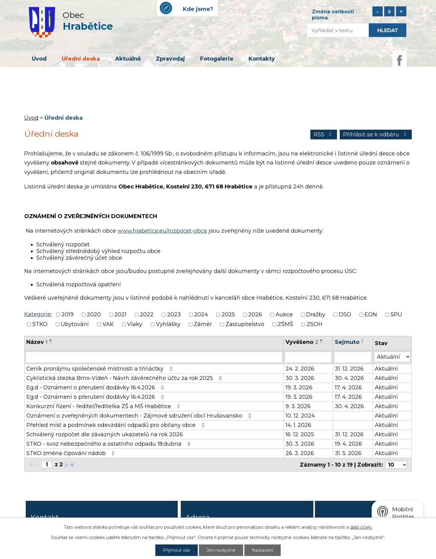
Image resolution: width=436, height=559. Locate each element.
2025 (228, 314)
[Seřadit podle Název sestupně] (51, 342)
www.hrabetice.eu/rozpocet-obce (162, 231)
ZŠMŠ (285, 324)
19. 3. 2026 (299, 387)
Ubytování (75, 324)
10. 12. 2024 (300, 415)
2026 (255, 314)
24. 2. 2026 (300, 368)
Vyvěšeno (302, 342)
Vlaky (134, 324)
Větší (401, 11)
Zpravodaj (170, 58)
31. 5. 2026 (348, 453)
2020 (94, 314)
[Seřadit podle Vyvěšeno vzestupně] (321, 340)
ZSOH (314, 324)
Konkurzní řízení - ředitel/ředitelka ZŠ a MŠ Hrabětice (104, 406)
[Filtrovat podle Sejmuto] (353, 357)
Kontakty (262, 58)
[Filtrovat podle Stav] (392, 356)
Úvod (39, 58)
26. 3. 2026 (300, 453)
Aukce (284, 314)
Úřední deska (81, 58)
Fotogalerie (216, 58)
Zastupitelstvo (245, 324)
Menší (377, 11)
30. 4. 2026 (349, 378)
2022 (147, 314)
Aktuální (386, 368)
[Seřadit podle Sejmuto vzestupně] (362, 340)
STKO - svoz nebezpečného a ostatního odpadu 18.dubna (109, 444)
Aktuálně (128, 58)
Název (37, 342)
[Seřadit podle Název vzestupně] (51, 340)
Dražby (315, 314)
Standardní (389, 11)
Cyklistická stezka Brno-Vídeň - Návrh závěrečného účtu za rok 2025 (125, 378)
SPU (396, 314)
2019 (67, 314)
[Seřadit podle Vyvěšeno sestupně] (321, 342)
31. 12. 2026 (349, 368)
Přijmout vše (176, 550)
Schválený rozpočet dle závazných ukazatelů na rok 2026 (104, 434)
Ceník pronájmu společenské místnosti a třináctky (100, 368)
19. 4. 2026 (348, 444)
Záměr (203, 324)
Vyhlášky (168, 324)
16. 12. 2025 (300, 434)
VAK (108, 324)
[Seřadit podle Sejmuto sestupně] (362, 342)
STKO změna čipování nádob (71, 453)
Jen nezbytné (221, 550)
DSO (345, 314)
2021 (120, 314)
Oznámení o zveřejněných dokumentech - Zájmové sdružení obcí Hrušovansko (139, 415)
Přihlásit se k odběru (376, 134)
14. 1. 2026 (298, 425)
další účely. (361, 527)
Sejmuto (347, 342)
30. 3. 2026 (300, 378)
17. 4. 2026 (348, 387)
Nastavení (262, 550)
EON (371, 314)
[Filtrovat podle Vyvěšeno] (308, 357)
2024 (201, 314)
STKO (40, 324)
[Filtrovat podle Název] (153, 357)
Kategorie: (38, 314)
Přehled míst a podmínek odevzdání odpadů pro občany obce (116, 425)
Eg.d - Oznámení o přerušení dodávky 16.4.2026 (96, 387)
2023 (174, 314)
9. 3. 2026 (298, 406)
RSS (324, 134)
